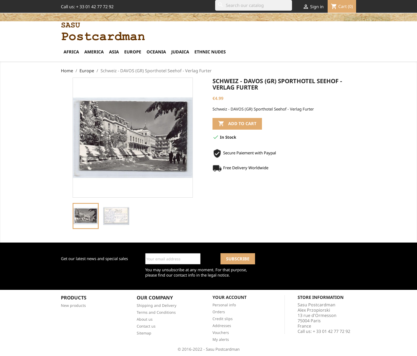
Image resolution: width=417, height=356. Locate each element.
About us (145, 319)
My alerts (220, 339)
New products (73, 305)
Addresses (221, 325)
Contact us (146, 326)
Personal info (224, 304)
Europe (132, 52)
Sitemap (144, 333)
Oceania (156, 52)
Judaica (180, 52)
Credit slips (222, 318)
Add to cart (237, 123)
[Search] (253, 5)
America (94, 52)
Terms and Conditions (156, 312)
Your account (229, 297)
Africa (71, 52)
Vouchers (220, 332)
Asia (114, 52)
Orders (218, 311)
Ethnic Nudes (210, 52)
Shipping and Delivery (156, 305)
